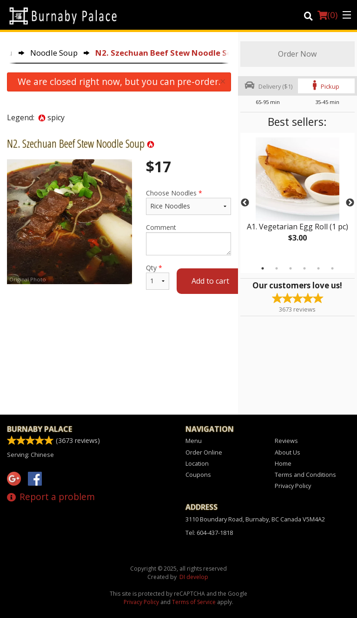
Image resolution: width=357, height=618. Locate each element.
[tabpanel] (297, 197)
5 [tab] (318, 268)
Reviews (286, 440)
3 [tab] (290, 268)
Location (197, 463)
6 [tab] (332, 268)
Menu (193, 440)
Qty (157, 276)
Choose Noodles (188, 202)
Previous (245, 203)
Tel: (209, 532)
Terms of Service (194, 602)
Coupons (198, 474)
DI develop (193, 577)
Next (350, 203)
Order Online (203, 452)
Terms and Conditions (305, 474)
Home (283, 463)
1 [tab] (262, 268)
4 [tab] (304, 268)
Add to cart (210, 281)
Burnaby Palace (39, 429)
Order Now (297, 54)
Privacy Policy (293, 485)
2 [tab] (276, 268)
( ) (327, 15)
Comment (188, 239)
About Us (287, 452)
